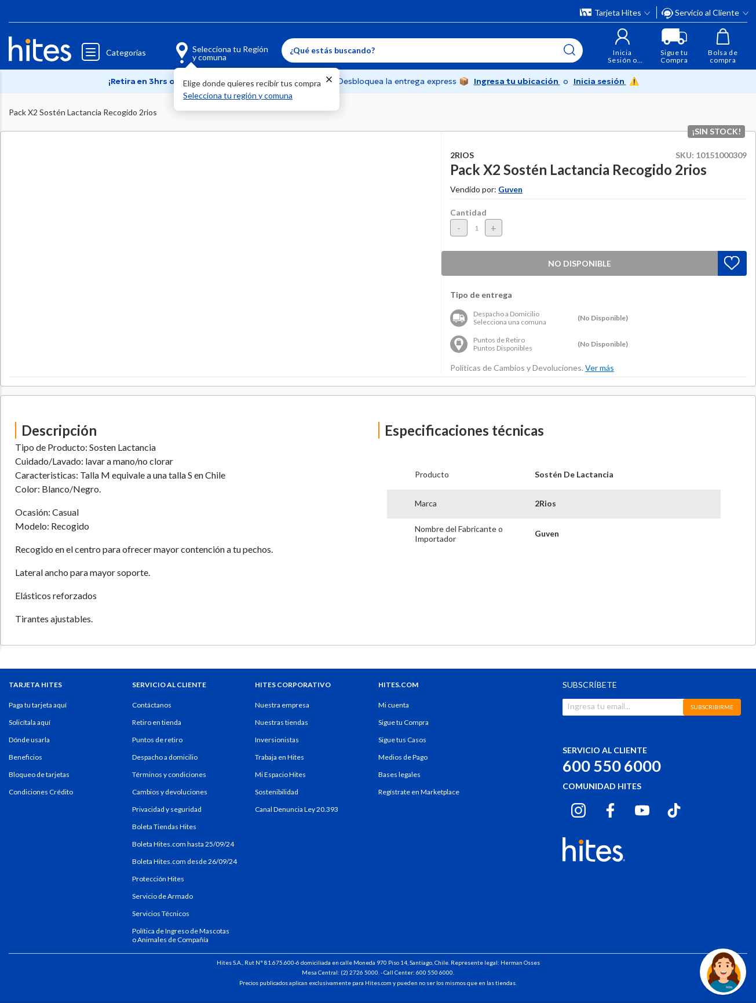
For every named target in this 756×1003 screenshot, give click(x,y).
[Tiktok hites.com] (674, 809)
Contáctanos (151, 705)
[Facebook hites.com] (610, 809)
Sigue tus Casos (402, 739)
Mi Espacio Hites (280, 774)
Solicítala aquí (29, 722)
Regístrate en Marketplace (418, 791)
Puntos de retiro (157, 739)
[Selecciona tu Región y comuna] (205, 46)
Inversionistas (277, 739)
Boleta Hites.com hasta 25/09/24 (183, 844)
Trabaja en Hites (279, 757)
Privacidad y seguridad (167, 809)
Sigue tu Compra (403, 722)
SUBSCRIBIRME (712, 706)
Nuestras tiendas (281, 722)
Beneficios (25, 757)
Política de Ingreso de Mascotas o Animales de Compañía (180, 935)
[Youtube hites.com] (642, 809)
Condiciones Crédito (41, 791)
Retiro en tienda (156, 722)
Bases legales (399, 774)
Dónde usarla (29, 739)
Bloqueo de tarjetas (39, 774)
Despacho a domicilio (165, 757)
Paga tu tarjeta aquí (38, 705)
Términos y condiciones (169, 774)
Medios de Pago (403, 757)
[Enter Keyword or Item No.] (432, 50)
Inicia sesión (600, 81)
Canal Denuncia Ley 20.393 (296, 809)
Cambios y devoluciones (169, 791)
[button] (622, 46)
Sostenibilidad (276, 791)
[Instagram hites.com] (578, 809)
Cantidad (468, 212)
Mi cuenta (393, 705)
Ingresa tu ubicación (517, 81)
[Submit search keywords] (569, 50)
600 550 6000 (612, 765)
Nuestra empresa (282, 705)
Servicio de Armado (162, 896)
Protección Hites (158, 878)
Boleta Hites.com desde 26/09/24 (184, 861)
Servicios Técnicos (160, 913)
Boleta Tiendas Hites (164, 826)
